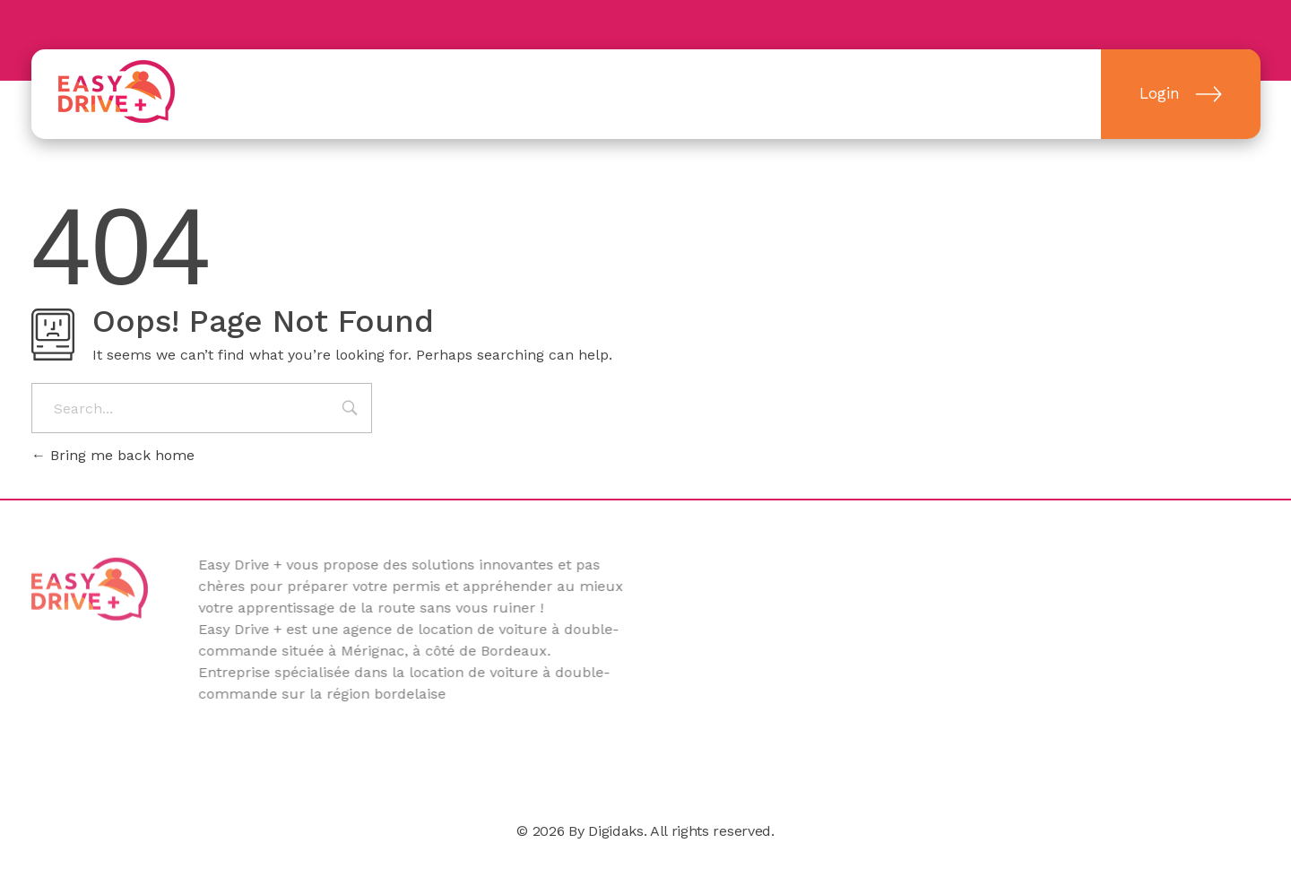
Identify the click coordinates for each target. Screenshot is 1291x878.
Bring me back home (113, 455)
